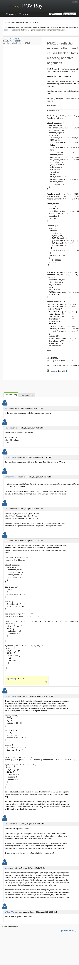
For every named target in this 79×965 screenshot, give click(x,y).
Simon (7, 868)
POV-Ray (18, 39)
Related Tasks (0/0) (27, 395)
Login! (75, 2)
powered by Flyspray (68, 931)
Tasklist (25, 14)
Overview (12, 14)
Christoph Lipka (10, 457)
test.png (11, 679)
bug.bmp (52, 371)
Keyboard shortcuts (10, 927)
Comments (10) (11, 395)
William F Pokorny (17, 43)
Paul (11, 41)
